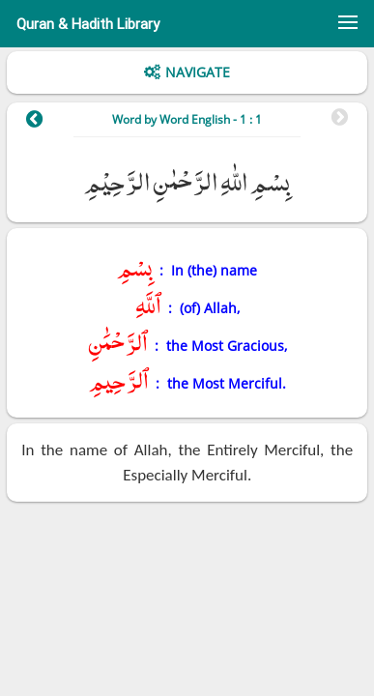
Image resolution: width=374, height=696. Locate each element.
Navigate (197, 72)
